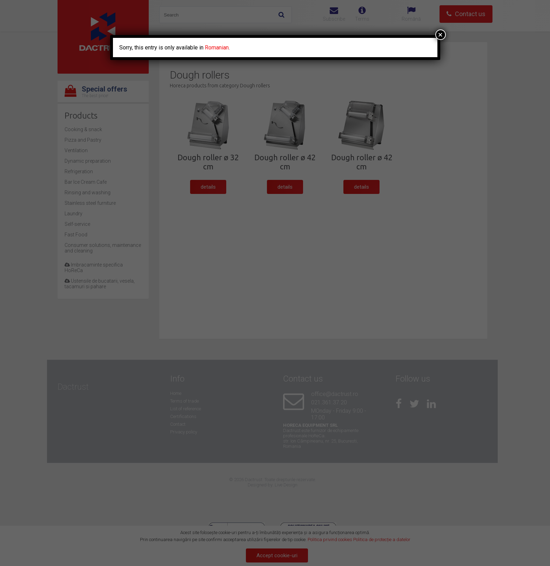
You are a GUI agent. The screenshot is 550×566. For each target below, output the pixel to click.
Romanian (217, 47)
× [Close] (440, 35)
